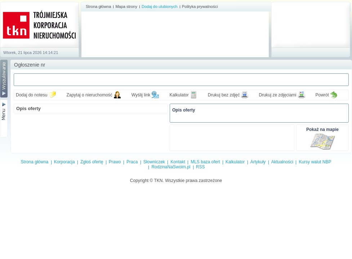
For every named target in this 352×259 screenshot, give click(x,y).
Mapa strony (126, 6)
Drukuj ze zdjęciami (277, 94)
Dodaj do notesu (31, 94)
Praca (132, 161)
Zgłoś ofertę (91, 161)
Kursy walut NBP (315, 161)
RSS (200, 166)
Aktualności (282, 161)
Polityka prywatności (200, 6)
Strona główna (98, 6)
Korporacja (64, 161)
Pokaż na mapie (322, 129)
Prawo (115, 161)
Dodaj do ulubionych (160, 6)
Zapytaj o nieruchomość (89, 94)
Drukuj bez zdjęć (224, 94)
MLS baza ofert (205, 161)
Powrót (322, 94)
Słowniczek (154, 161)
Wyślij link (141, 94)
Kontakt (177, 161)
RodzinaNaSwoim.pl (170, 166)
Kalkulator (178, 94)
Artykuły (258, 161)
